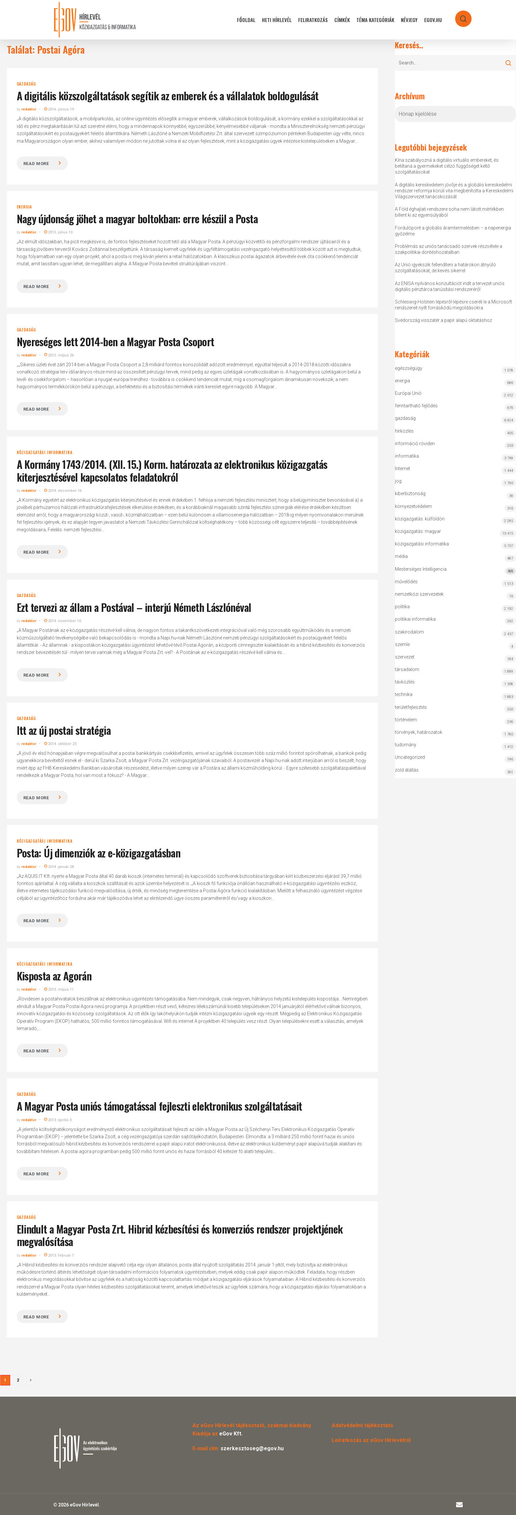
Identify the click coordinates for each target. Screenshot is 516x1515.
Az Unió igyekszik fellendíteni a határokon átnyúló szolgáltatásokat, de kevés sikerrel (445, 267)
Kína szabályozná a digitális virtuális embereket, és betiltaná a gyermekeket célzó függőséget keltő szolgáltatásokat (447, 166)
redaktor (28, 109)
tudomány (405, 744)
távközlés (405, 682)
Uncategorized (410, 757)
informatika (407, 456)
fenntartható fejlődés (416, 405)
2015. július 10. (58, 232)
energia (24, 207)
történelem (406, 719)
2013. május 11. (59, 989)
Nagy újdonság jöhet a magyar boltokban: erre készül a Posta (137, 218)
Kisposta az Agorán (54, 975)
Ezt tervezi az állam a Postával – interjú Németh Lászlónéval (134, 607)
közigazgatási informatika (44, 452)
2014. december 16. (63, 491)
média (401, 556)
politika (402, 606)
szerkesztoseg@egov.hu (252, 1448)
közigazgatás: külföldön (420, 518)
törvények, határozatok (418, 732)
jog (398, 481)
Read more (36, 163)
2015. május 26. (59, 355)
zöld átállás (407, 770)
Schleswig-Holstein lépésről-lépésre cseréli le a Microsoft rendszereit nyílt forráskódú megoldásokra (453, 304)
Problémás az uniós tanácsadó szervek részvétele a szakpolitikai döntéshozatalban (448, 249)
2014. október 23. (60, 744)
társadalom (407, 669)
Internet (402, 468)
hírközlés (404, 431)
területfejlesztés (411, 707)
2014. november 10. (63, 621)
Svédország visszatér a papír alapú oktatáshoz (443, 320)
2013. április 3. (58, 1120)
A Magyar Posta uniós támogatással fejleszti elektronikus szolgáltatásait (159, 1106)
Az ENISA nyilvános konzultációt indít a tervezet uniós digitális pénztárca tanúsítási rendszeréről (449, 286)
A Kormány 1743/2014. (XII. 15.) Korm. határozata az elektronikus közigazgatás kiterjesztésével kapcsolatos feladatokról (172, 470)
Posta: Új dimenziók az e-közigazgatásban (98, 852)
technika (403, 694)
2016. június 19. (59, 109)
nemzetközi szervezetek (419, 594)
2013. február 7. (59, 1255)
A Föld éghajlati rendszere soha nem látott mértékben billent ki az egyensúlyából (449, 212)
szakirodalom (409, 632)
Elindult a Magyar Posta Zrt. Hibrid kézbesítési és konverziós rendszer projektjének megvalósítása (180, 1235)
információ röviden (415, 443)
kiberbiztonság (410, 493)
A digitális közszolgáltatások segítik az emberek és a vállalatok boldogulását (168, 95)
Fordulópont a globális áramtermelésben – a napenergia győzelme (453, 230)
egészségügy (408, 368)
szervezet (404, 657)
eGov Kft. (231, 1434)
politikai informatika (415, 619)
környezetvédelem (413, 506)
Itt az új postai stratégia (64, 730)
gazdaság (26, 84)
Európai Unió (408, 393)
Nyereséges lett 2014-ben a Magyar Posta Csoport (115, 341)
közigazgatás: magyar (418, 531)
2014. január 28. (59, 867)
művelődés (406, 581)
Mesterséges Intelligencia (455, 570)
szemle (402, 644)
